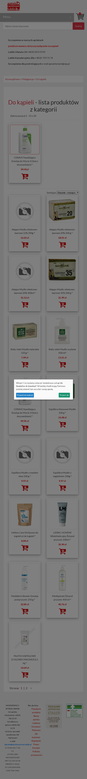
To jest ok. (64, 395)
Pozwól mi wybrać (25, 395)
